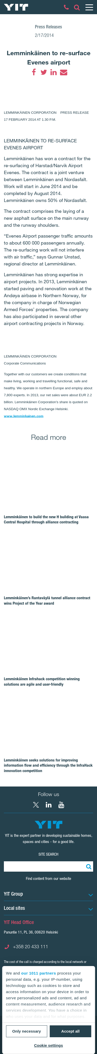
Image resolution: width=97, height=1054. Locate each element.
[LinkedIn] (53, 72)
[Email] (63, 72)
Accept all (70, 1031)
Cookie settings (48, 1045)
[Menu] (89, 7)
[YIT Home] (16, 7)
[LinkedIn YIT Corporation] (48, 805)
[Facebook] (34, 72)
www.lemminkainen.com (23, 416)
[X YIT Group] (36, 805)
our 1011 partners (38, 973)
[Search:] (88, 866)
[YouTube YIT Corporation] (61, 805)
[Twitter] (43, 72)
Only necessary (26, 1031)
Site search (48, 854)
